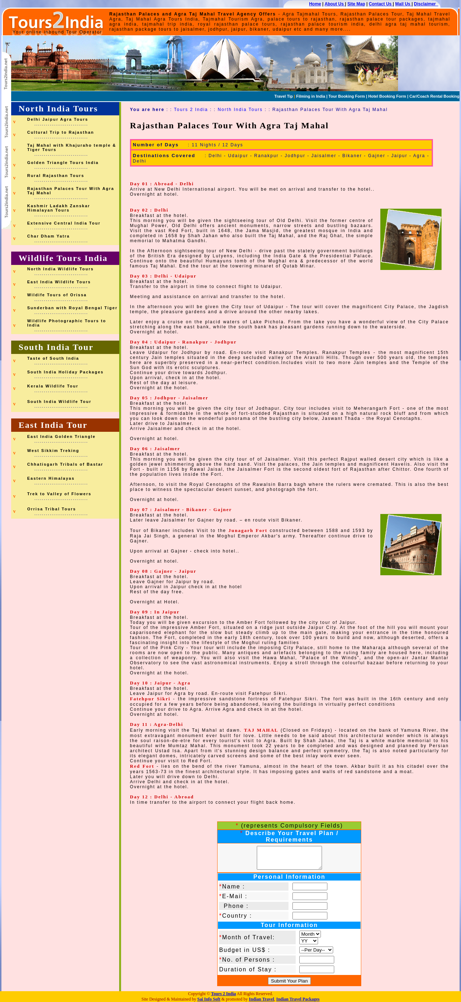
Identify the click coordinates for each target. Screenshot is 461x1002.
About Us (335, 3)
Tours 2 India (191, 109)
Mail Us (403, 3)
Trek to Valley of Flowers (59, 494)
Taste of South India (53, 358)
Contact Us (381, 3)
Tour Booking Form (346, 96)
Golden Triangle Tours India (63, 162)
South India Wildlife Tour (59, 401)
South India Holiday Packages (65, 372)
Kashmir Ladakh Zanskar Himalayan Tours (58, 208)
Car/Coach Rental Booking (434, 96)
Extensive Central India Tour (63, 223)
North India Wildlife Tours (60, 269)
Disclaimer (426, 3)
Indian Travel (261, 999)
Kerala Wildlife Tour (52, 386)
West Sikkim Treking (53, 450)
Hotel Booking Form (387, 96)
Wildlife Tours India (63, 258)
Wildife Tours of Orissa (57, 295)
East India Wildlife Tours (59, 282)
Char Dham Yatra (48, 236)
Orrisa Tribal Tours (51, 509)
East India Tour (52, 425)
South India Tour (55, 347)
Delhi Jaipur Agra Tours (57, 119)
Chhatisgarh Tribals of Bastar (65, 464)
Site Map (356, 3)
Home (315, 3)
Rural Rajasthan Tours (55, 175)
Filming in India (310, 96)
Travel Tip (283, 96)
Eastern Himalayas (51, 478)
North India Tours (58, 108)
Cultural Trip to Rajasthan (60, 132)
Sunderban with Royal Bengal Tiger (72, 308)
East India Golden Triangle (61, 436)
